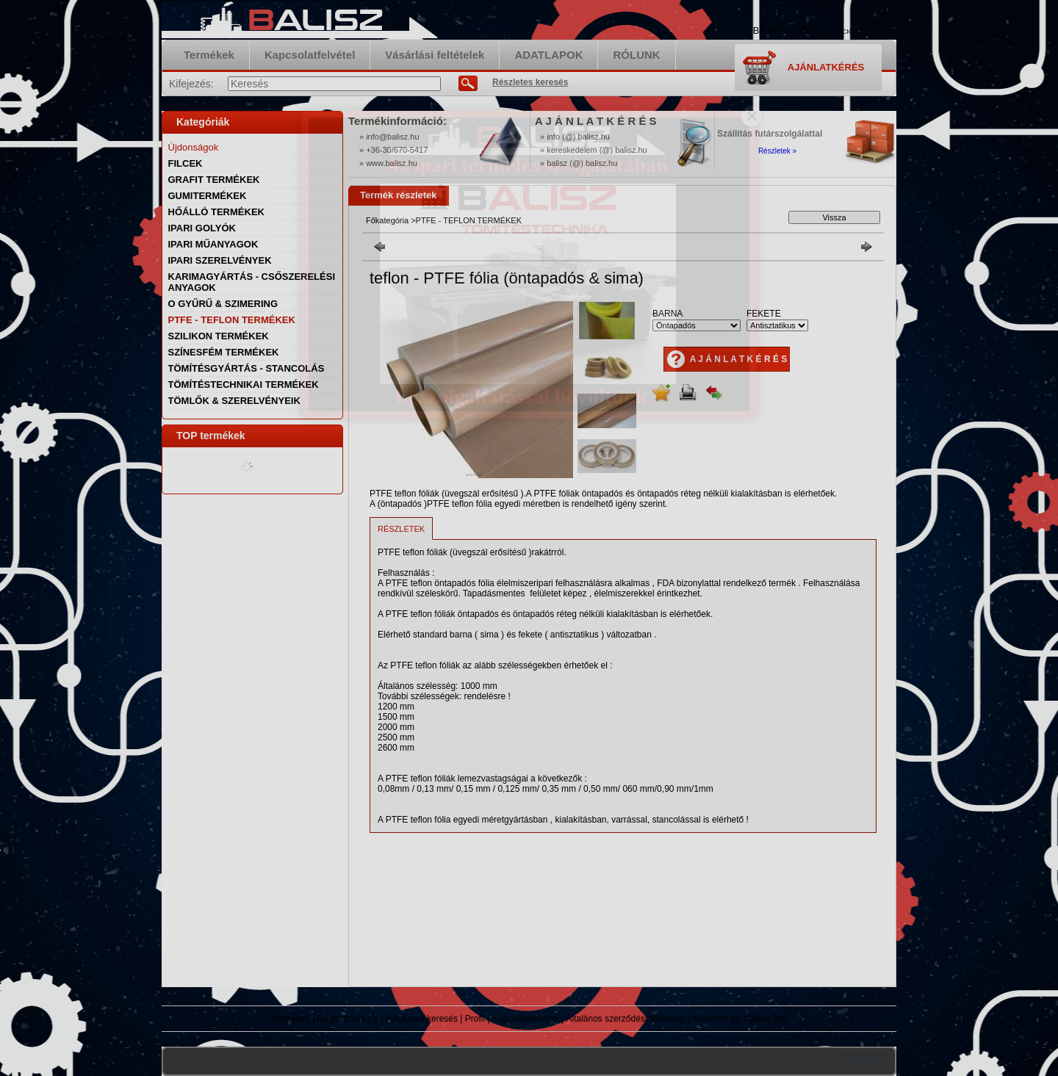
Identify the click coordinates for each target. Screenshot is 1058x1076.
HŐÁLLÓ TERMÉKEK (216, 211)
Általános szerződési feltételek (625, 1019)
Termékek (291, 1019)
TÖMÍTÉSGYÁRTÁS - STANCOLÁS (246, 368)
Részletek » (777, 151)
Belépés (769, 30)
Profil (475, 1019)
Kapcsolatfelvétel (525, 1019)
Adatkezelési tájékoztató (738, 1019)
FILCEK (185, 163)
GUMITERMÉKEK (207, 195)
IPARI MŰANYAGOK (213, 244)
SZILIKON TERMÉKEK (218, 336)
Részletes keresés (422, 1019)
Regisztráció (341, 1019)
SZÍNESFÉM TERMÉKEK (223, 352)
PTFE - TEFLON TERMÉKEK (231, 319)
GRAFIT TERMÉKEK (214, 179)
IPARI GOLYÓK (202, 228)
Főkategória (387, 220)
